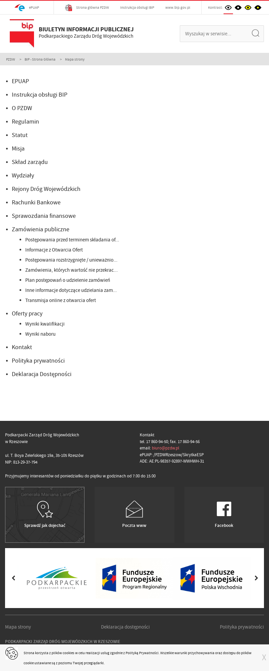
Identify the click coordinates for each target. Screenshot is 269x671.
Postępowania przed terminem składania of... (72, 239)
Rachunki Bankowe (36, 202)
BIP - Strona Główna (40, 59)
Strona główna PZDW (87, 7)
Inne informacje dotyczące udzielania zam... (71, 290)
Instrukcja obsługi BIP (137, 7)
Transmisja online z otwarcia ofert (60, 300)
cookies (68, 652)
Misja (18, 149)
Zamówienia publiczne (40, 229)
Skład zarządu (30, 162)
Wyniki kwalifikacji (45, 324)
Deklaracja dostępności (125, 627)
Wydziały (23, 175)
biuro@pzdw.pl (165, 448)
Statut (20, 135)
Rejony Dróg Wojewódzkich (46, 189)
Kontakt (22, 347)
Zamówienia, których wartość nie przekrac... (71, 270)
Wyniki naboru (40, 334)
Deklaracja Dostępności (41, 374)
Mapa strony (18, 627)
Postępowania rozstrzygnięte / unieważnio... (71, 260)
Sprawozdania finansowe (44, 216)
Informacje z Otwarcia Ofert (54, 249)
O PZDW (22, 108)
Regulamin (25, 122)
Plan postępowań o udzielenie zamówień (67, 280)
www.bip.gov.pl (177, 7)
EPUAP (20, 81)
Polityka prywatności (38, 361)
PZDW (10, 59)
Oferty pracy (27, 313)
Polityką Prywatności (142, 652)
